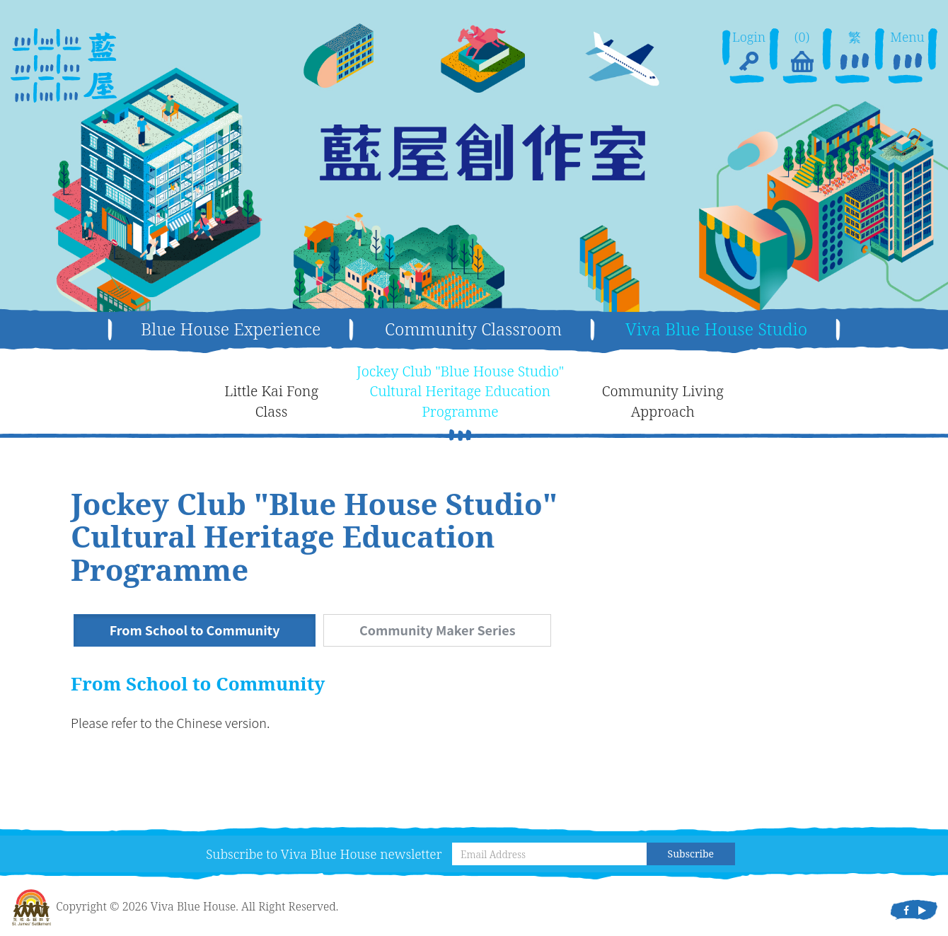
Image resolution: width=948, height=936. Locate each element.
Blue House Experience (230, 328)
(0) (801, 52)
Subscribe (691, 853)
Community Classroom (473, 328)
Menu (907, 52)
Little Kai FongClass (271, 401)
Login (748, 52)
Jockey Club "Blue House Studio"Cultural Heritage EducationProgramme (460, 391)
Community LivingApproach (663, 401)
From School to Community (195, 630)
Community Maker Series (439, 630)
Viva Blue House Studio (716, 328)
